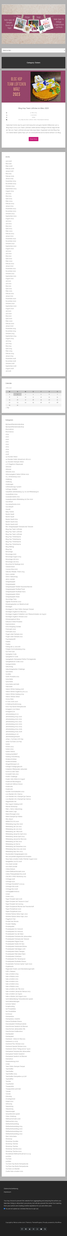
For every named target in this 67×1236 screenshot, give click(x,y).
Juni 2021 (8, 283)
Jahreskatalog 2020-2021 (14, 719)
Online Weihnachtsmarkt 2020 (15, 871)
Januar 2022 (9, 266)
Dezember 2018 (11, 358)
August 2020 (10, 308)
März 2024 (9, 201)
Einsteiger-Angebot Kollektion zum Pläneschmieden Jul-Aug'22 (26, 614)
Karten (8, 744)
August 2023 (10, 218)
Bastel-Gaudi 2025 (12, 522)
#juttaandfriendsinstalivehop (15, 424)
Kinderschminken (11, 759)
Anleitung (9, 479)
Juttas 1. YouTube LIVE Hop (14, 739)
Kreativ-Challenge (11, 776)
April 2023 (9, 228)
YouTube (8, 1159)
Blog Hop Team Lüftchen (27, 119)
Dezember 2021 (11, 268)
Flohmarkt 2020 (11, 629)
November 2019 (11, 331)
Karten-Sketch (10, 751)
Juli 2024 (8, 193)
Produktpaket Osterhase (43, 119)
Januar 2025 (9, 178)
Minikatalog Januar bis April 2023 (16, 834)
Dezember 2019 (11, 328)
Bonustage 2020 (11, 554)
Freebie (8, 641)
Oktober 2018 (10, 363)
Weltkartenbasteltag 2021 (14, 1131)
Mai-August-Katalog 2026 (14, 804)
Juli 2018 (8, 371)
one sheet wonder (11, 866)
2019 (7, 434)
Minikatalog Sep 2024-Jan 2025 (16, 849)
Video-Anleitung (11, 1116)
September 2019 (11, 336)
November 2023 (11, 211)
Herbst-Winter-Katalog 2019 (15, 694)
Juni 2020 (9, 313)
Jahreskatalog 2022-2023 (14, 724)
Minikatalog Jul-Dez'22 (13, 844)
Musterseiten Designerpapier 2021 (16, 854)
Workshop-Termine (12, 1144)
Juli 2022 (8, 251)
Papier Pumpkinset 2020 (13, 911)
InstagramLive (10, 711)
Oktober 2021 (10, 273)
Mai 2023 (8, 226)
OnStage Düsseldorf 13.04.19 (15, 884)
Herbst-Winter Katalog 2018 (15, 689)
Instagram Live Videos (13, 709)
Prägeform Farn (11, 919)
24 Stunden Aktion (11, 457)
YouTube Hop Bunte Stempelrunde (17, 1164)
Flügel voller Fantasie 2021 (14, 634)
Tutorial (8, 1091)
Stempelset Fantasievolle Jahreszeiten (18, 1051)
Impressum (7, 1192)
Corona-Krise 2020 (12, 569)
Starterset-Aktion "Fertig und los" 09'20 (18, 1049)
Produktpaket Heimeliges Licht (15, 949)
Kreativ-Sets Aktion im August (15, 779)
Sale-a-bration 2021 (12, 979)
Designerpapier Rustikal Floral (15, 589)
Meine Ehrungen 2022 (12, 814)
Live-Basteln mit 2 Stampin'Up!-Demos (18, 796)
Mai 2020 (9, 316)
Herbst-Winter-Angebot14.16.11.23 (16, 691)
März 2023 (9, 231)
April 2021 (9, 288)
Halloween (9, 686)
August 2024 (10, 191)
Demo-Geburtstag (12, 576)
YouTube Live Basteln (13, 1169)
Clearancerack (10, 567)
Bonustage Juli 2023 (12, 559)
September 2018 (11, 366)
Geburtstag (9, 666)
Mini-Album (9, 819)
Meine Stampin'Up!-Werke (14, 816)
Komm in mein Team (12, 771)
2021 (7, 442)
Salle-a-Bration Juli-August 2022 (16, 996)
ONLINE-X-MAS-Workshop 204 (16, 876)
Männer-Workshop (11, 806)
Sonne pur (9, 1014)
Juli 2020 (8, 311)
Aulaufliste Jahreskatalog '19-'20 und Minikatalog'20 (22, 492)
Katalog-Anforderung (12, 756)
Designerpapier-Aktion (13, 594)
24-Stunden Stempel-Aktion (15, 462)
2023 (19, 119)
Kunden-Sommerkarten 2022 (15, 791)
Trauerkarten (10, 1084)
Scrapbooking (10, 1006)
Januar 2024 (9, 206)
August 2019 (10, 338)
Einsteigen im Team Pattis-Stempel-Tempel (20, 609)
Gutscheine (9, 679)
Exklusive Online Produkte (14, 622)
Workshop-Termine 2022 (13, 1149)
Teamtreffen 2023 (11, 1074)
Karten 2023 (9, 749)
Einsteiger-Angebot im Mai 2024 (16, 612)
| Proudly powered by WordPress (51, 1222)
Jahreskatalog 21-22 (12, 734)
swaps (8, 1064)
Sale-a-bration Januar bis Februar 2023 (18, 991)
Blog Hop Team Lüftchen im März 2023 (33, 108)
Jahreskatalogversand (13, 736)
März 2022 (9, 261)
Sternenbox (9, 1059)
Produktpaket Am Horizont (14, 929)
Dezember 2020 (11, 298)
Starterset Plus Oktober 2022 (15, 1044)
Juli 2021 (8, 281)
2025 (7, 452)
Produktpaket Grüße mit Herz (15, 944)
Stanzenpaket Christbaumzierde (16, 1024)
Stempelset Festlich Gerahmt (15, 1054)
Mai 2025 (8, 173)
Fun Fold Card (10, 651)
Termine (8, 1081)
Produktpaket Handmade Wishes (16, 946)
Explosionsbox (10, 624)
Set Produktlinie (11, 1009)
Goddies (8, 674)
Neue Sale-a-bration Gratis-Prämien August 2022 (21, 859)
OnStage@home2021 (12, 891)
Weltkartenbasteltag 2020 (14, 1129)
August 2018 (10, 368)
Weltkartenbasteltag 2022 (14, 1134)
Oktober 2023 (10, 213)
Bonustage (9, 551)
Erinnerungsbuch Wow (13, 619)
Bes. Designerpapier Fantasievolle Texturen (19, 527)
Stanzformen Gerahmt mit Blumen (17, 1026)
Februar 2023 (10, 233)
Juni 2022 (9, 253)
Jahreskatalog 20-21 (12, 714)
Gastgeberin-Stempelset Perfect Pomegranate (21, 659)
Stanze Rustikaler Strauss (14, 1021)
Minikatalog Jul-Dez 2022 (14, 841)
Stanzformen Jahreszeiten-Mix (15, 1029)
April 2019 (9, 348)
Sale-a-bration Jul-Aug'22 (14, 994)
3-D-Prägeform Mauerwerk (14, 464)
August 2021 (10, 278)
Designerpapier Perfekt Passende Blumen (19, 587)
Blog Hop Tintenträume (13, 537)
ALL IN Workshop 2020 (13, 477)
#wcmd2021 (10, 429)
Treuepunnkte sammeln (13, 1089)
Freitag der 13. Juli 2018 (13, 646)
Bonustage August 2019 (13, 557)
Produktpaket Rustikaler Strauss (16, 961)
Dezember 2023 (11, 208)
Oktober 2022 (10, 243)
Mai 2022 (8, 256)
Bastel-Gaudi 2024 (12, 519)
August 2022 (10, 248)
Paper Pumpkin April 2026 (14, 899)
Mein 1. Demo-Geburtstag (14, 809)
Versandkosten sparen (13, 1114)
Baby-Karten (10, 512)
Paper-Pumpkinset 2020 (13, 909)
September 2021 (11, 276)
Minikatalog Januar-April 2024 (15, 836)
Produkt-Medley (11, 924)
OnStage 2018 (10, 879)
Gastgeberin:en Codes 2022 (14, 661)
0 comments (34, 115)
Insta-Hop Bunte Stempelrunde (16, 706)
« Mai (7, 408)
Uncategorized (10, 1099)
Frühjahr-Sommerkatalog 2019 (15, 649)
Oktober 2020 (10, 303)
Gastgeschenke (11, 664)
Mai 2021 (8, 286)
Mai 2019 (8, 346)
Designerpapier (10, 582)
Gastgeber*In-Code (12, 656)
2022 (7, 444)
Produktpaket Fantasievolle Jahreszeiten (19, 936)
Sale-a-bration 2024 (12, 984)
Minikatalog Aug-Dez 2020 (14, 824)
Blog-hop (9, 549)
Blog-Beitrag (10, 547)
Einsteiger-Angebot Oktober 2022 (16, 616)
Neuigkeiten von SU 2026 (14, 861)
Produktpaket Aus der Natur (14, 934)
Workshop (9, 1139)
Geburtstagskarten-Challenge (15, 669)
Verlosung (9, 1104)
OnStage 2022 (10, 881)
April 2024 (9, 198)
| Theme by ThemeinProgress (33, 1222)
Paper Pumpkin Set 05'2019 (14, 904)
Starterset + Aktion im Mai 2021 (15, 1039)
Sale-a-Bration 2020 (12, 976)
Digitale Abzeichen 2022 (13, 601)
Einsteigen (9, 607)
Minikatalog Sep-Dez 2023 (14, 851)
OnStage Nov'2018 (12, 889)
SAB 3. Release (10, 971)
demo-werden (10, 579)
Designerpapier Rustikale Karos (16, 591)
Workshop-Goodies (12, 1141)
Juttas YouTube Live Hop (14, 741)
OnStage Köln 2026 (12, 886)
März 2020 (9, 321)
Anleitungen (9, 484)
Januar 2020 (9, 326)
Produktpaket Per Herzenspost (15, 959)
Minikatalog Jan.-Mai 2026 (14, 831)
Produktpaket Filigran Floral (14, 941)
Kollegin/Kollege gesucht (14, 766)
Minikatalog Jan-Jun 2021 (14, 826)
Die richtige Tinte (11, 599)
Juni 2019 (9, 343)
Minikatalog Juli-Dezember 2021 (16, 846)
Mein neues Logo (11, 811)
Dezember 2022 (11, 238)
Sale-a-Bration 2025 (12, 986)
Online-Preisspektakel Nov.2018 (16, 874)
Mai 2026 (9, 163)
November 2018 (11, 361)
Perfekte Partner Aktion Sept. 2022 (17, 914)
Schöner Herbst (11, 1004)
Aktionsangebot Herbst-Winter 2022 (17, 474)
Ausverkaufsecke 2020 (13, 504)
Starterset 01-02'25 (12, 1041)
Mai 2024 (9, 196)
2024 (7, 449)
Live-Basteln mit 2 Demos (14, 794)
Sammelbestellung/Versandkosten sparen (19, 999)
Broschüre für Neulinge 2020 (15, 564)
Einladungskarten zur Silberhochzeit (17, 604)
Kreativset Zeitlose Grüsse (14, 784)
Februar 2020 (10, 323)
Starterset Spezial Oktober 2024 (16, 1046)
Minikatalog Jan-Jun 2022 (14, 829)
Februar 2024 (10, 203)
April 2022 (9, 258)
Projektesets (10, 966)
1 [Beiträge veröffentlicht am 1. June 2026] (9, 394)
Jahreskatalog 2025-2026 (14, 731)
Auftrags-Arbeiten (11, 489)
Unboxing (9, 1096)
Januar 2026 (9, 171)
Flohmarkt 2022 (11, 631)
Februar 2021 (10, 293)
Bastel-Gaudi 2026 (12, 524)
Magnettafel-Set (11, 801)
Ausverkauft (9, 507)
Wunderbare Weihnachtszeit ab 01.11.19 (18, 1154)
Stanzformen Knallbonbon (14, 1031)
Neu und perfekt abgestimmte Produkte (18, 856)
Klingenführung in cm (12, 764)
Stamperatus (10, 1016)
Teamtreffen (9, 1069)
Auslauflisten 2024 (11, 494)
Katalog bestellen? (12, 754)
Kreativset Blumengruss (13, 781)
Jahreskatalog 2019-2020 (14, 716)
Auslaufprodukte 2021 (13, 497)
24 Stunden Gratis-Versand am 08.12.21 (18, 459)
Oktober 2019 (10, 333)
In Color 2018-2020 (12, 701)
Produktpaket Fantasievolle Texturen (17, 939)
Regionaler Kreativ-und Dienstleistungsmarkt (20, 969)
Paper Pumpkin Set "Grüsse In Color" (17, 901)
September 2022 (11, 246)
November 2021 (11, 271)
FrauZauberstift (11, 639)
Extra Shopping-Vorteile (13, 626)
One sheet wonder (11, 864)
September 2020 (11, 306)
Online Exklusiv (10, 869)
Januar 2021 (9, 296)
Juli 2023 (8, 221)
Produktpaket (10, 926)
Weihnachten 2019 (12, 1121)
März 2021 (9, 291)
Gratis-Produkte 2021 (12, 676)
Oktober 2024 (10, 186)
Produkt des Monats (12, 921)
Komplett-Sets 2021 (12, 774)
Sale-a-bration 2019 (12, 974)
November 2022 (11, 241)
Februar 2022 (10, 263)
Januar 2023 (9, 236)
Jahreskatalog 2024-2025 (14, 729)
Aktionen (8, 467)
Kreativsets (9, 786)
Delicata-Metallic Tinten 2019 (15, 572)
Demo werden (10, 574)
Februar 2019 (10, 353)
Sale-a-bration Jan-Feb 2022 (15, 989)
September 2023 (11, 216)
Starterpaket (10, 1034)
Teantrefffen (9, 1079)
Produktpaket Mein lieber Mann (15, 954)
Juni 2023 (9, 223)
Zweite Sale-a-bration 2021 (14, 1171)
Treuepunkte (10, 1086)
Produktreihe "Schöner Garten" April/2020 (19, 964)
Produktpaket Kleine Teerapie (15, 951)
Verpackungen (10, 1111)
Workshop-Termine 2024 (14, 1151)
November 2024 (11, 183)
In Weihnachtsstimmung (13, 704)
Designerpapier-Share (12, 597)
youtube (8, 1156)
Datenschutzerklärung (11, 1188)
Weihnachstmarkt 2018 (13, 1119)
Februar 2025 (10, 176)
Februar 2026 (10, 168)
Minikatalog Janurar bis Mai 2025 (16, 839)
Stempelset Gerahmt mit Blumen (16, 1056)
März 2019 (9, 351)
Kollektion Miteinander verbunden (16, 769)
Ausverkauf (9, 502)
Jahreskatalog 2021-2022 (14, 721)
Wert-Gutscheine (11, 1136)
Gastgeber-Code (11, 654)
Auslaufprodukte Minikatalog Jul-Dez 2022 (19, 499)
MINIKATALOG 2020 (12, 821)
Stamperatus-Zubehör (13, 1019)
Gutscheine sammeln (12, 684)
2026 (7, 454)
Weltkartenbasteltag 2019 (14, 1126)
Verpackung (9, 1106)
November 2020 (11, 301)
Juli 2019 (8, 341)
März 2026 (9, 166)
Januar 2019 (9, 356)
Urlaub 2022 (9, 1101)
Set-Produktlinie (11, 1011)
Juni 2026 (9, 161)
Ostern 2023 (10, 896)
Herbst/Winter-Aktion (13, 696)
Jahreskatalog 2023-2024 (14, 726)
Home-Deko (10, 699)
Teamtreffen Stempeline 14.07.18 (16, 1076)
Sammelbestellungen (12, 1001)
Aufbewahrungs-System (13, 487)
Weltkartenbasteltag (12, 1124)
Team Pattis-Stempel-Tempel (15, 1066)
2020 (7, 437)
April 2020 (9, 318)
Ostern (35, 119)
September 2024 (11, 188)
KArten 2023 (10, 746)
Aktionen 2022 (10, 472)
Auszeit (8, 509)
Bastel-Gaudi (10, 514)
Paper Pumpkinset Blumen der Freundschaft (20, 906)
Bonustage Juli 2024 (12, 562)
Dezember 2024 (11, 181)
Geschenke (9, 671)
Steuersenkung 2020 (12, 1061)
